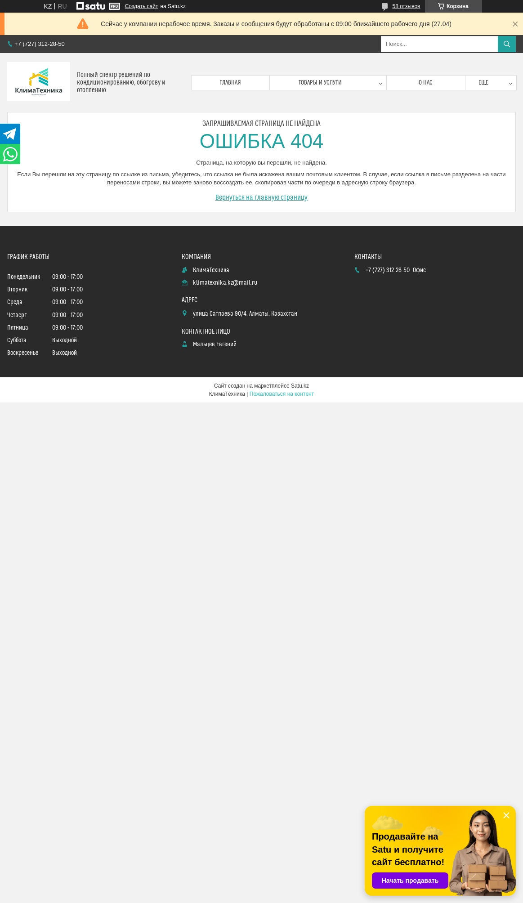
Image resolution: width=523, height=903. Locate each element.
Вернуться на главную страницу (261, 197)
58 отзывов (406, 6)
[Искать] (507, 44)
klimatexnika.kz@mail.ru (225, 282)
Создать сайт (141, 6)
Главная (230, 82)
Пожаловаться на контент (282, 394)
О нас (426, 82)
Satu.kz (300, 386)
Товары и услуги (320, 82)
